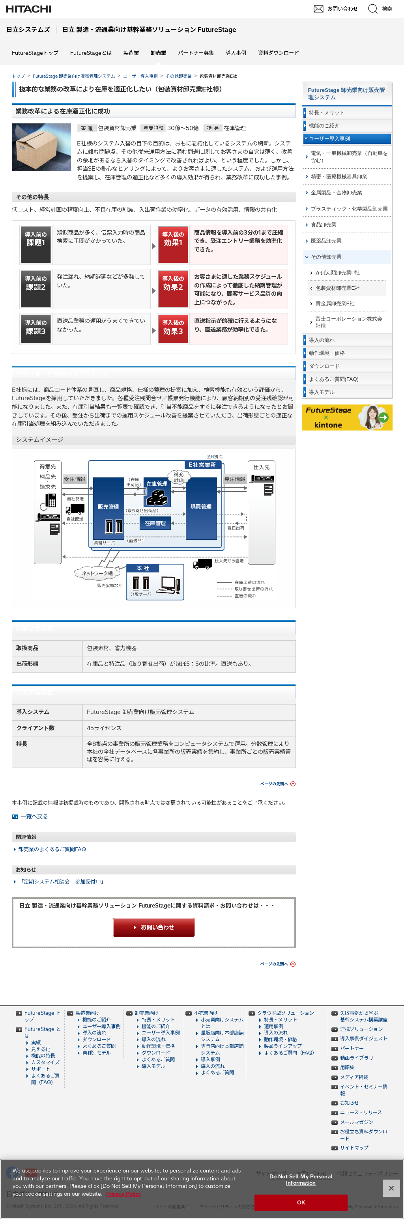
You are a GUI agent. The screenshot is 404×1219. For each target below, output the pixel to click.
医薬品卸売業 (326, 241)
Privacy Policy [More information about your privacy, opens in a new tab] (123, 1194)
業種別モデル (96, 1053)
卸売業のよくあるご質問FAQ (52, 849)
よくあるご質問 (99, 1046)
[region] (202, 1189)
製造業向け (87, 1013)
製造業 (131, 53)
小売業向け (206, 1013)
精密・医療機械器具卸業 (339, 176)
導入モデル (153, 1066)
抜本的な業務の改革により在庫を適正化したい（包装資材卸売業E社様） (122, 89)
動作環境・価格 (158, 1046)
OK (301, 1202)
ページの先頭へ (274, 784)
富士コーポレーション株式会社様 (349, 322)
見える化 (40, 1049)
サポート (40, 1069)
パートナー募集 (196, 53)
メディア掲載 (354, 1077)
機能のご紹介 (96, 1020)
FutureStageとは (91, 53)
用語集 (347, 1067)
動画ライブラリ (356, 1058)
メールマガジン (356, 1122)
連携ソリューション (361, 1029)
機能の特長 (43, 1056)
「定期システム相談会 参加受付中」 (62, 881)
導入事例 (236, 53)
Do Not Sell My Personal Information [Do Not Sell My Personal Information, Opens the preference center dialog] (301, 1179)
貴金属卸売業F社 (335, 303)
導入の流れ (94, 1033)
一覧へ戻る (34, 816)
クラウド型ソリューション (285, 1013)
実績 (36, 1043)
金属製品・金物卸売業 (336, 193)
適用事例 (273, 1026)
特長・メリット (158, 1020)
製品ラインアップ (283, 1046)
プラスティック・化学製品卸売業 (349, 209)
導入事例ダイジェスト (363, 1039)
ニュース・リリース (361, 1112)
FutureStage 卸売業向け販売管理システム (74, 76)
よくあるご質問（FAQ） (45, 1079)
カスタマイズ (45, 1062)
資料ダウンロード (278, 53)
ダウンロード (96, 1039)
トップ (18, 76)
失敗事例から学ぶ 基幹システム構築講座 (363, 1016)
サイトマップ (354, 1148)
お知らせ (349, 1103)
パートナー (352, 1048)
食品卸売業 (324, 224)
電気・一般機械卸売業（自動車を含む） (349, 156)
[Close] (391, 1188)
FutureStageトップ (35, 53)
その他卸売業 (179, 76)
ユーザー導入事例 (140, 76)
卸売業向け (147, 1013)
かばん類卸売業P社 (338, 273)
